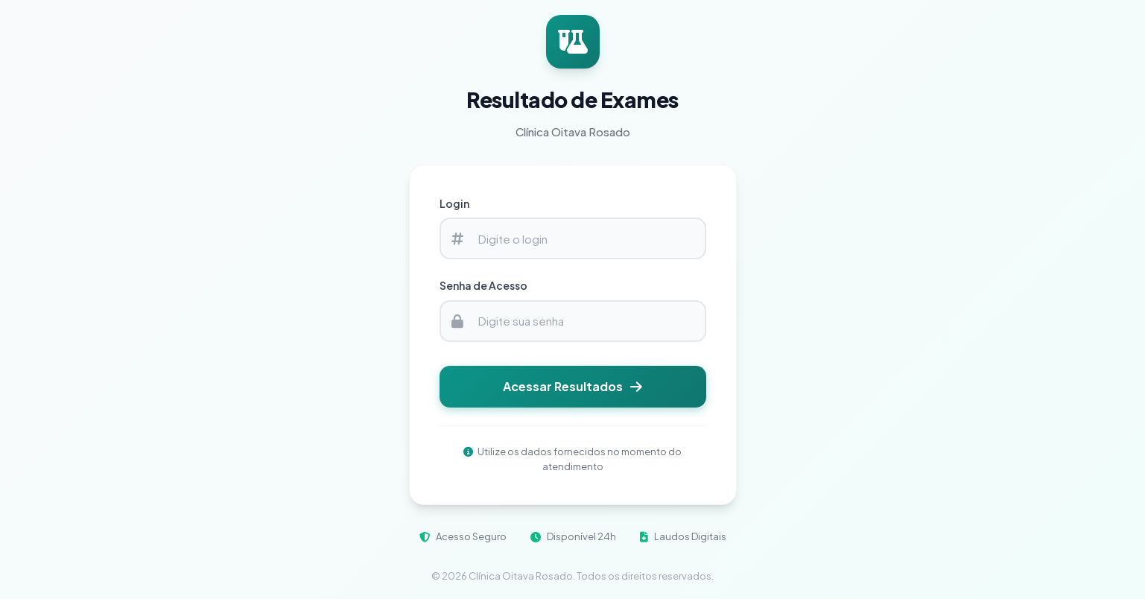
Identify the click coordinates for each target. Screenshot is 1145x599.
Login (454, 203)
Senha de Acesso (483, 285)
